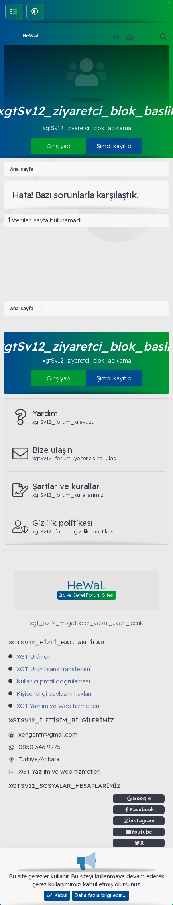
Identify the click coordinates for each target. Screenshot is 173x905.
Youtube (141, 832)
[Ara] (163, 37)
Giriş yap (59, 146)
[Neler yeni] (146, 37)
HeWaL (30, 36)
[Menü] (11, 36)
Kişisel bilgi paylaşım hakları (53, 693)
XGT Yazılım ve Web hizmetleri (57, 706)
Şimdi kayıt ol (114, 146)
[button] (34, 11)
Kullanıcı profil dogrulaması (53, 681)
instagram (142, 821)
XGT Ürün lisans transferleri (53, 669)
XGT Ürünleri (33, 656)
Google (141, 798)
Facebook (142, 809)
